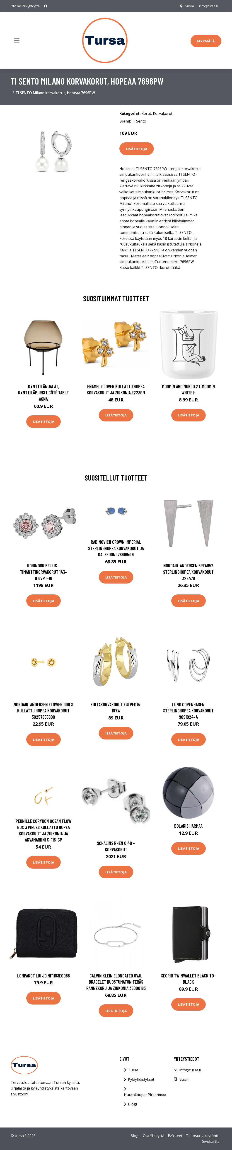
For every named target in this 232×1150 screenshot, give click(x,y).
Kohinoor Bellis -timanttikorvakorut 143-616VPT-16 (43, 572)
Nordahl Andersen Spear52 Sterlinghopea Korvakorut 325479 (188, 572)
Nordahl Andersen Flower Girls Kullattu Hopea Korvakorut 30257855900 (43, 711)
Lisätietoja (136, 148)
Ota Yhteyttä (153, 1135)
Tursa (133, 1069)
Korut (146, 113)
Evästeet (175, 1135)
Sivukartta (211, 1141)
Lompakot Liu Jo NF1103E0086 (43, 975)
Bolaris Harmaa (188, 826)
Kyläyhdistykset (141, 1079)
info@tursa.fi (208, 6)
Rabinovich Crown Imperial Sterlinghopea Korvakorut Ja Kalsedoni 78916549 (116, 548)
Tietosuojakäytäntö (203, 1135)
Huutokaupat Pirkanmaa (145, 1094)
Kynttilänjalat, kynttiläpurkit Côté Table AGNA (43, 392)
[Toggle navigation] (17, 40)
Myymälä (206, 41)
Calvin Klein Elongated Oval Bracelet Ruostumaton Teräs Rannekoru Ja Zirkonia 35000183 (116, 982)
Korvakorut (162, 113)
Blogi (132, 1104)
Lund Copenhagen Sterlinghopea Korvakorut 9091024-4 (188, 711)
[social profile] (45, 6)
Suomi (190, 6)
